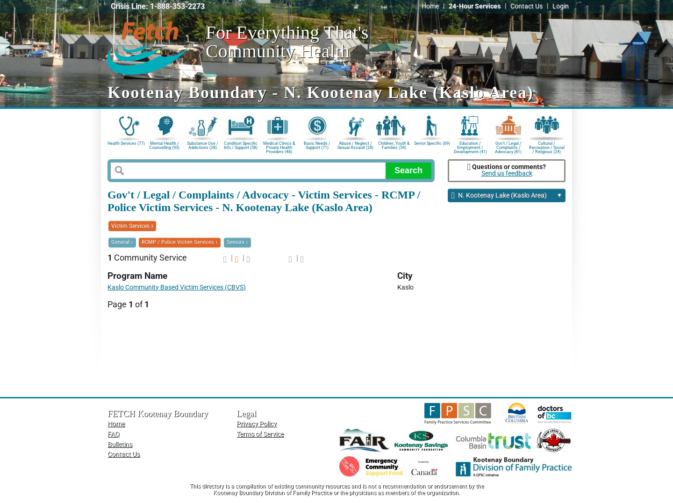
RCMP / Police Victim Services (180, 242)
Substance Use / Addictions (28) (202, 145)
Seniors (237, 242)
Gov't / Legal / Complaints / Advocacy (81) (508, 147)
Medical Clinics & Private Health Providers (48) (279, 147)
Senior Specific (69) (432, 143)
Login (560, 6)
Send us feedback (506, 173)
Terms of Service (260, 434)
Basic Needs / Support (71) (317, 145)
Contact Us (526, 6)
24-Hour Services (475, 6)
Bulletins (119, 444)
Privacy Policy (256, 424)
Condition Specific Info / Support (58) (241, 145)
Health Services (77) (126, 143)
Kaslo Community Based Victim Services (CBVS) (176, 287)
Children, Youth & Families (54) (394, 145)
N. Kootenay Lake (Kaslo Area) (506, 195)
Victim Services (132, 226)
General (122, 242)
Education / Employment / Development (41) (470, 147)
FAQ (113, 434)
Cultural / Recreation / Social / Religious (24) (547, 147)
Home (430, 6)
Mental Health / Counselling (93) (164, 145)
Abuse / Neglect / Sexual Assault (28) (355, 145)
